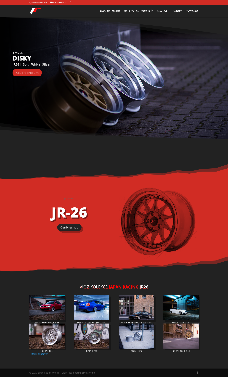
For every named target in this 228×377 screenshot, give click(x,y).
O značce (192, 11)
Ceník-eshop (69, 227)
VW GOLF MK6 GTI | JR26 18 (47, 322)
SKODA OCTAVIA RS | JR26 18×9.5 (91, 322)
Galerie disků (110, 11)
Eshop (177, 11)
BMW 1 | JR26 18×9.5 (181, 322)
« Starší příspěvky (38, 353)
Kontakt (163, 11)
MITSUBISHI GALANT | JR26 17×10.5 (136, 322)
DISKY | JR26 (47, 351)
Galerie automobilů (138, 11)
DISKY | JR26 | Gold (181, 351)
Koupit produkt (27, 73)
